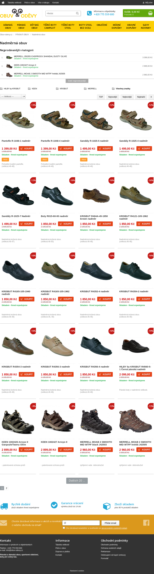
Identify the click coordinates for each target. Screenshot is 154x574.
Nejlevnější (127, 97)
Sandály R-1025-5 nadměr (94, 140)
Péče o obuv (29, 3)
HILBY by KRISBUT (12, 89)
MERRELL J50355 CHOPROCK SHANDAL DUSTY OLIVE (40, 56)
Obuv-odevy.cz (6, 35)
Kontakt (55, 3)
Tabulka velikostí (14, 3)
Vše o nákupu (43, 3)
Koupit (28, 148)
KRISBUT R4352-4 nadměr (94, 291)
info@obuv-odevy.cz (14, 550)
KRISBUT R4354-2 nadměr (133, 291)
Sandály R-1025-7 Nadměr (16, 216)
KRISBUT (64, 89)
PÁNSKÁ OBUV (22, 35)
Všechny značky (123, 89)
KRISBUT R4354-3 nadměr (16, 366)
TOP (101, 97)
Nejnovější (112, 97)
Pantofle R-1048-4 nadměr (55, 140)
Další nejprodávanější (77, 81)
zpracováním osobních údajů (114, 528)
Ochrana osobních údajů (111, 548)
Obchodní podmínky (109, 545)
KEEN (34, 89)
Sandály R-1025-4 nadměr (133, 140)
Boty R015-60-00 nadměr (54, 216)
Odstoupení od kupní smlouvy (113, 555)
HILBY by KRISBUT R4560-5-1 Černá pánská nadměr (135, 368)
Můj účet (147, 3)
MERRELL (92, 89)
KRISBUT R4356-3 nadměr (55, 366)
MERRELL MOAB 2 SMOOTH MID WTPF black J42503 (96, 443)
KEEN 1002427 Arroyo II (25, 65)
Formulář (104, 558)
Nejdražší (141, 97)
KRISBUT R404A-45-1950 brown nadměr (94, 217)
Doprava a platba (63, 551)
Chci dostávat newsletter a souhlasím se (95, 528)
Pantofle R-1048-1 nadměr (16, 140)
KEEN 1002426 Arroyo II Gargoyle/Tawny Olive (15, 443)
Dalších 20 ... (77, 480)
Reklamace (105, 551)
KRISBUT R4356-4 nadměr (94, 366)
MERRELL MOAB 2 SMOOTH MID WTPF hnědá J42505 (39, 73)
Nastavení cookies (77, 571)
